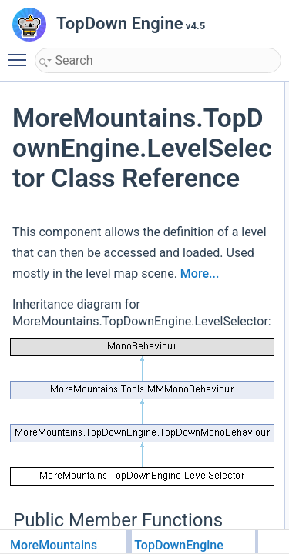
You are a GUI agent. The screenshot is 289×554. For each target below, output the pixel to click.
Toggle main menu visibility (21, 53)
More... (199, 273)
